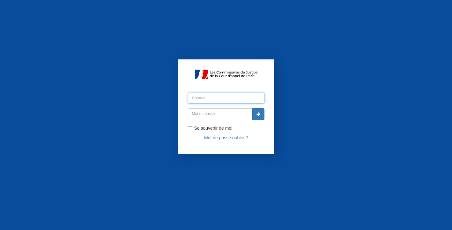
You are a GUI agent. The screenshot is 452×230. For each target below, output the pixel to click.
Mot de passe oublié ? (226, 137)
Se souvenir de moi (210, 128)
